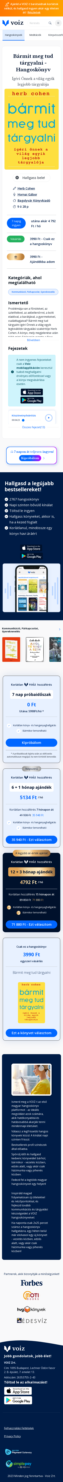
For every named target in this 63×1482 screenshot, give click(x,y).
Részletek (34, 12)
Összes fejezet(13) (33, 427)
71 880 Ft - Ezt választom (32, 924)
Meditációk (35, 34)
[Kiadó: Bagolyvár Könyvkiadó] (33, 200)
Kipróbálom (30, 458)
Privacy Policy (12, 1436)
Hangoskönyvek (13, 34)
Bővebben (33, 340)
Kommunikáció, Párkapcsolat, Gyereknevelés (33, 291)
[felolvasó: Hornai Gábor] (27, 194)
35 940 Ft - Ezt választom (32, 839)
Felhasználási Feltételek (19, 1428)
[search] (37, 23)
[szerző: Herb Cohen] (26, 188)
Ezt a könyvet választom (31, 1033)
